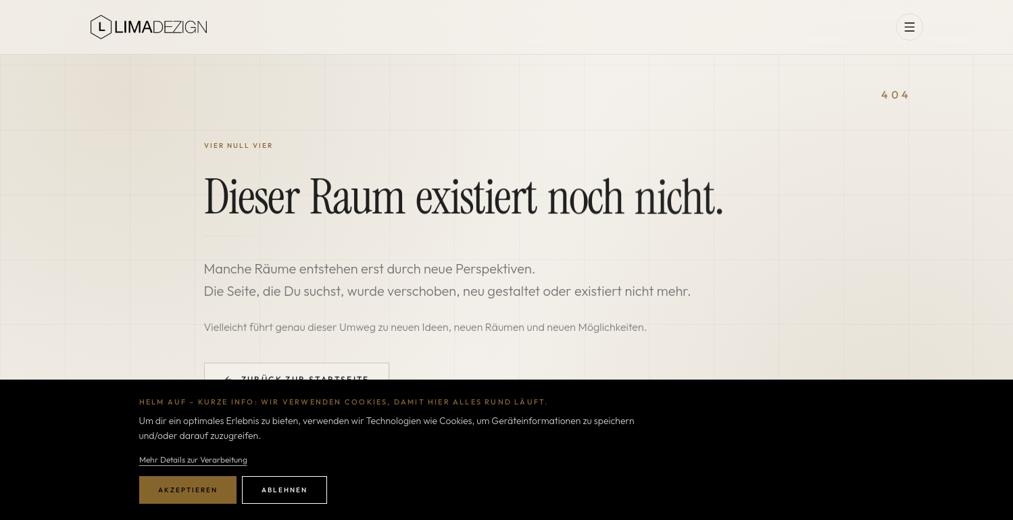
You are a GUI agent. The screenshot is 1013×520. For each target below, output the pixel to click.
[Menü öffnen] (909, 27)
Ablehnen (284, 490)
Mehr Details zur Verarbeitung (193, 459)
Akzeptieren (188, 490)
